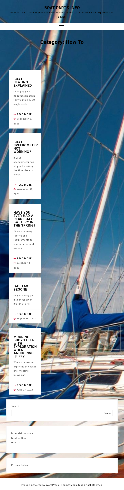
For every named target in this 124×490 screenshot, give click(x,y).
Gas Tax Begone (21, 287)
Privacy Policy (19, 465)
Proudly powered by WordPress (40, 484)
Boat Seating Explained (23, 82)
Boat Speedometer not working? (26, 147)
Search (15, 406)
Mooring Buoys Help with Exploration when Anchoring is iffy (25, 346)
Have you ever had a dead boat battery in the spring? (25, 219)
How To (15, 442)
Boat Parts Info (62, 7)
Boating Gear (18, 438)
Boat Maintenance (22, 433)
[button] (61, 27)
